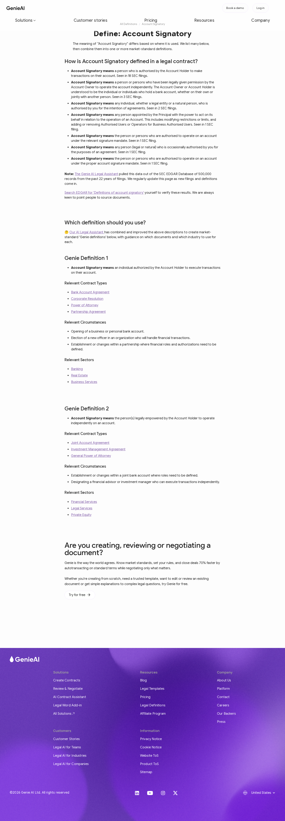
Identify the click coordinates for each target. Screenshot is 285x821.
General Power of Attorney (91, 456)
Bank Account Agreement (90, 292)
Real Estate (79, 375)
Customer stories (74, 8)
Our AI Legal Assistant (86, 232)
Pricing (97, 8)
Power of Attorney (84, 305)
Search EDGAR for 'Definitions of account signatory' (104, 193)
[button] (48, 8)
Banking (77, 369)
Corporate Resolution (87, 299)
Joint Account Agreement (90, 443)
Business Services (84, 382)
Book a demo (235, 8)
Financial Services (84, 502)
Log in (260, 8)
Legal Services (81, 508)
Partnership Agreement (88, 312)
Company (135, 8)
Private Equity (81, 515)
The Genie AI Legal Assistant (96, 174)
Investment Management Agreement (98, 449)
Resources (116, 8)
